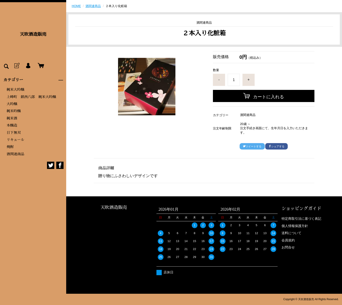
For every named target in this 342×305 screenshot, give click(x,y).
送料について (291, 233)
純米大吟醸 (15, 89)
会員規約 (288, 240)
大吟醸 (12, 104)
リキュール (15, 140)
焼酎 (10, 147)
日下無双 (14, 133)
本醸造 (12, 125)
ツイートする (252, 146)
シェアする (276, 146)
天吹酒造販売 (33, 34)
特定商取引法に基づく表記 (301, 218)
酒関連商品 (15, 154)
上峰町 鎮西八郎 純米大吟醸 (31, 97)
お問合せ (288, 247)
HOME (76, 6)
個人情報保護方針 (295, 226)
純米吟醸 (14, 111)
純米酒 (12, 118)
